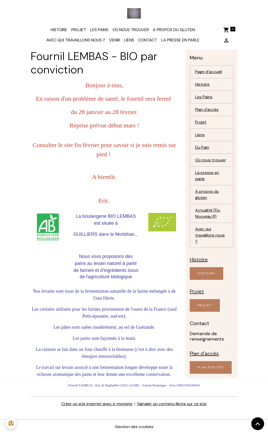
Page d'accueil (208, 71)
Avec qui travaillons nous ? (75, 40)
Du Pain (202, 147)
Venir (114, 40)
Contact (147, 40)
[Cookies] (11, 423)
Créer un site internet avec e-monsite (96, 403)
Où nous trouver (131, 29)
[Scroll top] (257, 423)
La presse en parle (180, 40)
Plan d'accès (207, 109)
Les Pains (99, 29)
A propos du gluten (174, 29)
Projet (78, 29)
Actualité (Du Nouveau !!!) (207, 213)
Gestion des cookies (134, 426)
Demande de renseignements (207, 336)
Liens (129, 40)
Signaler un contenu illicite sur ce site (171, 403)
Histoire (59, 29)
